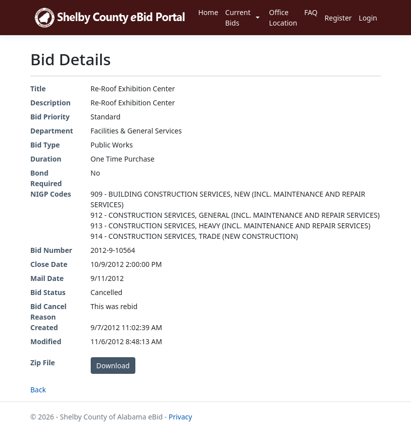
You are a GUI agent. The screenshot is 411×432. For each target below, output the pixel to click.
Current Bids (237, 18)
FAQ (311, 12)
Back (38, 389)
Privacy (180, 416)
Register (338, 18)
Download (113, 365)
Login (368, 18)
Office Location (283, 18)
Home (208, 12)
